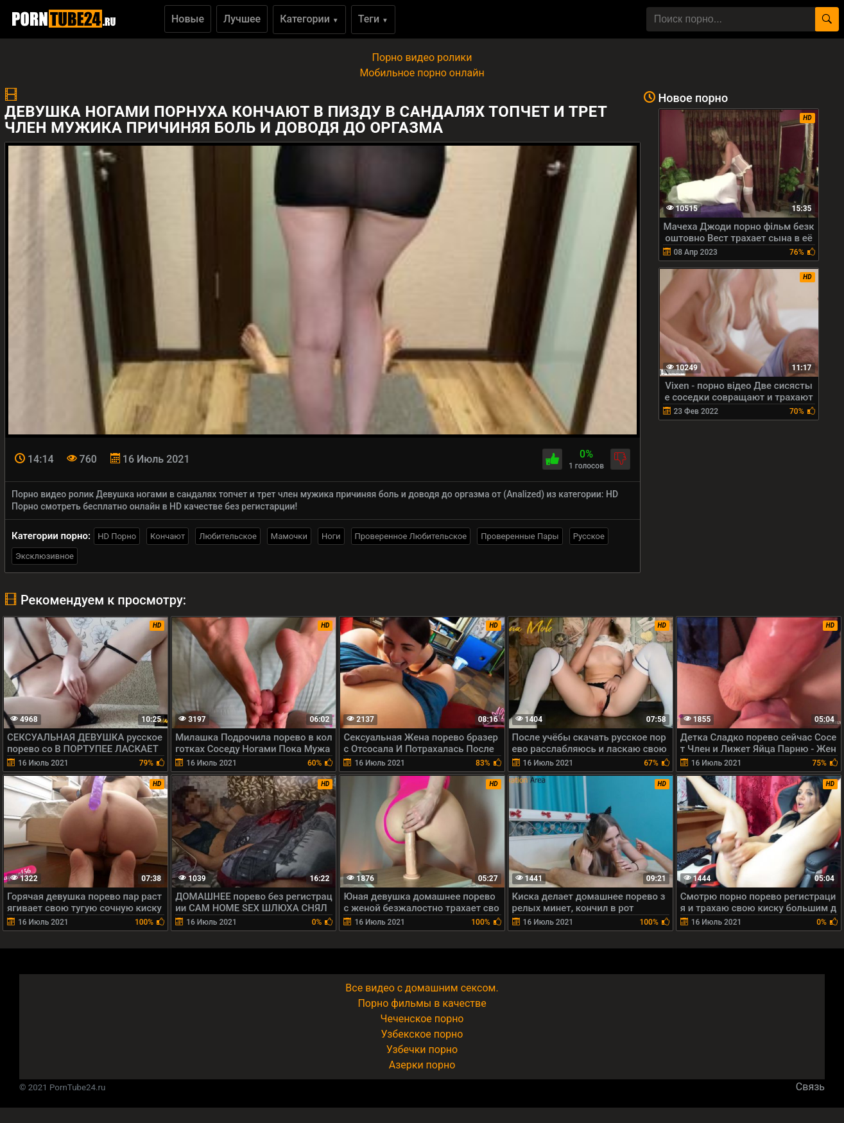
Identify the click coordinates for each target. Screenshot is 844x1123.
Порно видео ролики (422, 57)
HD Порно (117, 536)
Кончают (167, 536)
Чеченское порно (422, 1019)
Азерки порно (422, 1065)
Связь (810, 1087)
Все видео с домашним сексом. (421, 988)
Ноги (331, 536)
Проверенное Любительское (411, 536)
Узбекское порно (422, 1034)
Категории (309, 19)
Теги (373, 19)
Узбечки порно (422, 1049)
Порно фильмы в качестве (421, 1003)
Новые (187, 19)
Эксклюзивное (44, 556)
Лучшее (242, 19)
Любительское (228, 536)
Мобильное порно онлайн (421, 73)
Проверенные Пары (519, 536)
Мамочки (289, 536)
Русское (589, 536)
